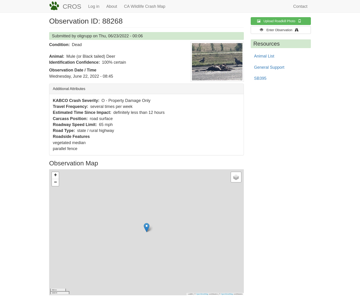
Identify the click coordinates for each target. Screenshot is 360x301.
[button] (217, 61)
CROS (72, 6)
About (111, 6)
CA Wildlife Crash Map (144, 6)
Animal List (264, 56)
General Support (269, 67)
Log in (93, 6)
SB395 (260, 78)
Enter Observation (280, 30)
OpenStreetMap (202, 294)
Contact (300, 6)
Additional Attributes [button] (69, 89)
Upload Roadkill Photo (280, 21)
